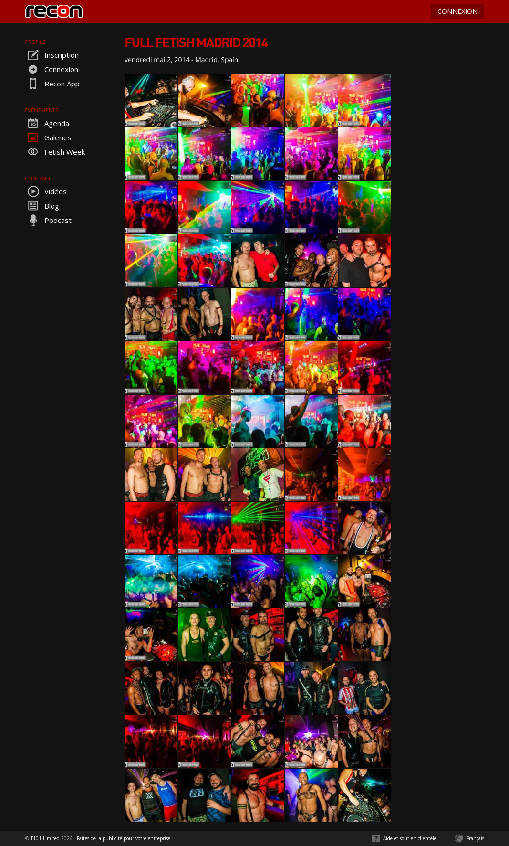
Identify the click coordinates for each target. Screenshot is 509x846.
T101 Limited (45, 838)
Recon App (52, 83)
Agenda (47, 123)
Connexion (51, 69)
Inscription (52, 55)
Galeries (48, 137)
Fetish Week (55, 152)
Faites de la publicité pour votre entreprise (123, 838)
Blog (42, 206)
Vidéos (46, 191)
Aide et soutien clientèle (409, 838)
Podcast (48, 220)
